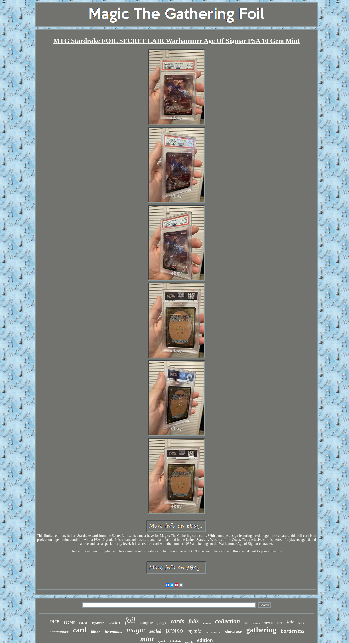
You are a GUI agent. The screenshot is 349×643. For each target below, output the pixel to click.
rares (301, 623)
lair (290, 622)
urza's (268, 623)
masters (115, 622)
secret (69, 622)
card (79, 630)
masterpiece (213, 632)
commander (59, 631)
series (83, 622)
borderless (292, 631)
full (246, 623)
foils (194, 621)
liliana (96, 632)
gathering (261, 630)
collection (227, 621)
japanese (98, 623)
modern (207, 623)
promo (174, 630)
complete (146, 623)
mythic (194, 631)
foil (130, 620)
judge (161, 622)
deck (280, 623)
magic (135, 630)
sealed (155, 631)
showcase (233, 631)
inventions (113, 631)
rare (54, 621)
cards (177, 621)
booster (256, 623)
